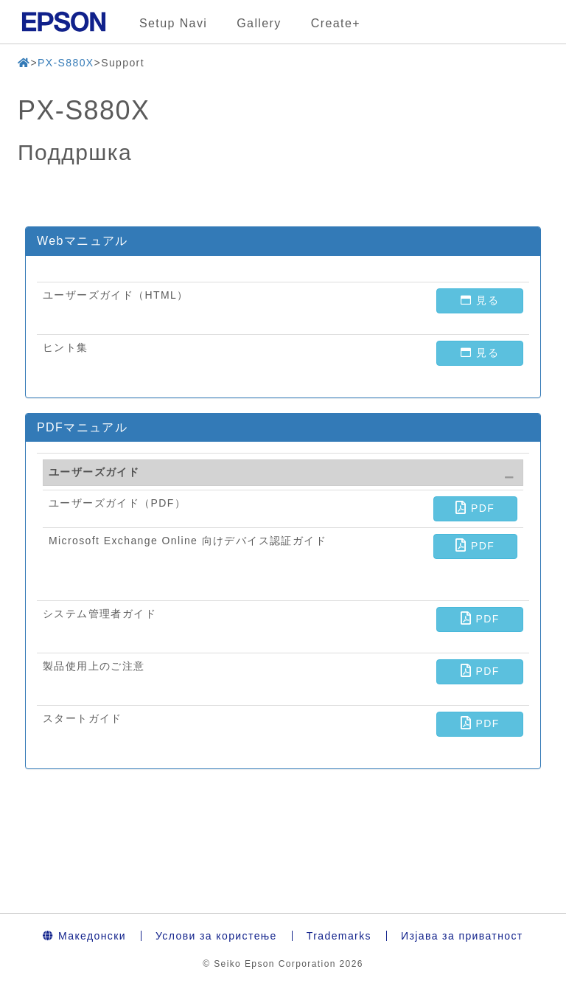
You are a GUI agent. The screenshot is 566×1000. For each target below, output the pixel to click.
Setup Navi (173, 23)
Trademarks (339, 936)
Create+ (335, 23)
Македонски (84, 936)
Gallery (259, 23)
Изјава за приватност (462, 936)
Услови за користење (216, 936)
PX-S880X (66, 63)
